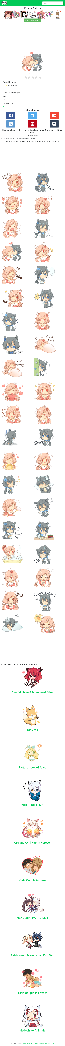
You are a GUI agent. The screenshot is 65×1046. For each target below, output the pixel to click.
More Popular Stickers (32, 20)
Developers (29, 1043)
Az (3, 89)
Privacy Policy (50, 1043)
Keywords (35, 1043)
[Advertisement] (32, 37)
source (4, 106)
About (24, 1043)
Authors (41, 1043)
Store (44, 1043)
